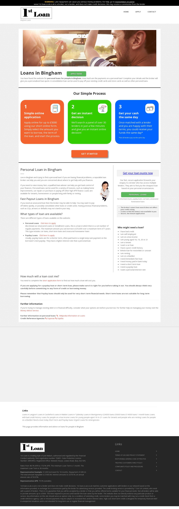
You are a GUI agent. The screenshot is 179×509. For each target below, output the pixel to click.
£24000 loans (108, 414)
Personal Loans (137, 195)
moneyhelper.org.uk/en (124, 1)
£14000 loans (131, 414)
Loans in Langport (29, 414)
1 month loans (143, 414)
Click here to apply (48, 223)
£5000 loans (120, 414)
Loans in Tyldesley (75, 414)
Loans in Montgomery (93, 414)
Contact (152, 12)
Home (126, 12)
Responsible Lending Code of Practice (130, 459)
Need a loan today (41, 420)
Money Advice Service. (29, 311)
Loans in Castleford (46, 414)
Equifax (59, 319)
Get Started (89, 154)
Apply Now (76, 74)
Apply (138, 12)
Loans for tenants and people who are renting (122, 417)
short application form (52, 281)
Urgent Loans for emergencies (86, 420)
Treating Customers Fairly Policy (128, 463)
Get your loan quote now (138, 173)
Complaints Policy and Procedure (129, 466)
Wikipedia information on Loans (70, 316)
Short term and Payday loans (61, 420)
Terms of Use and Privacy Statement (130, 455)
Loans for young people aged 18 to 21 (86, 417)
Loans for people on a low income (56, 417)
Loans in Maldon (60, 414)
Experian (50, 319)
